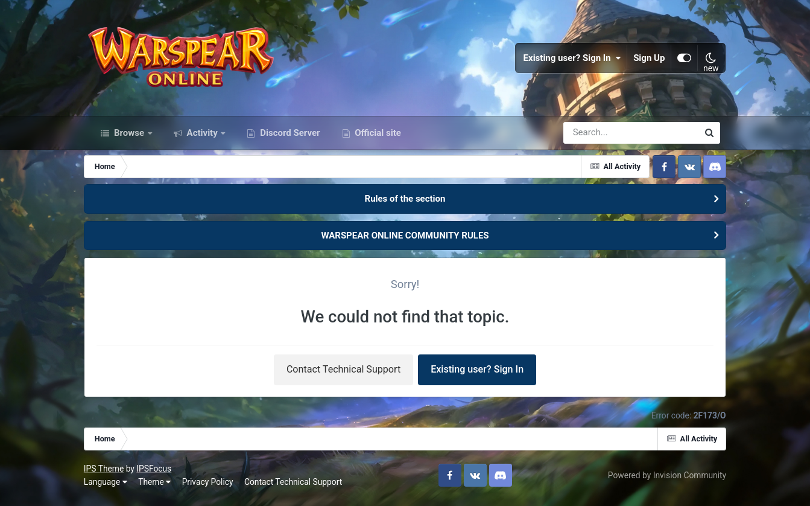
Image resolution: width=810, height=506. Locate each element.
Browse (129, 137)
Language (111, 488)
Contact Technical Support (343, 375)
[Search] (596, 138)
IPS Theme (110, 474)
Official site (377, 137)
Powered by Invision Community (660, 481)
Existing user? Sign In (566, 60)
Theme (161, 488)
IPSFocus (160, 474)
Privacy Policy (213, 488)
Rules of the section (405, 204)
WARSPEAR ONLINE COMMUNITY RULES (405, 240)
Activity (202, 137)
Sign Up (643, 60)
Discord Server (289, 137)
